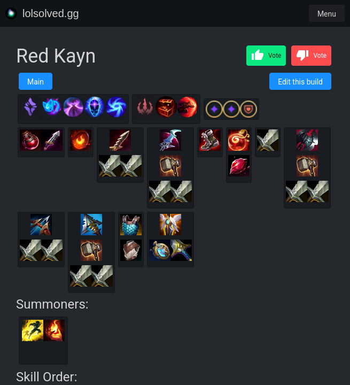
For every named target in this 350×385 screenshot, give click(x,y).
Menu (326, 14)
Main (35, 82)
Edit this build (300, 82)
